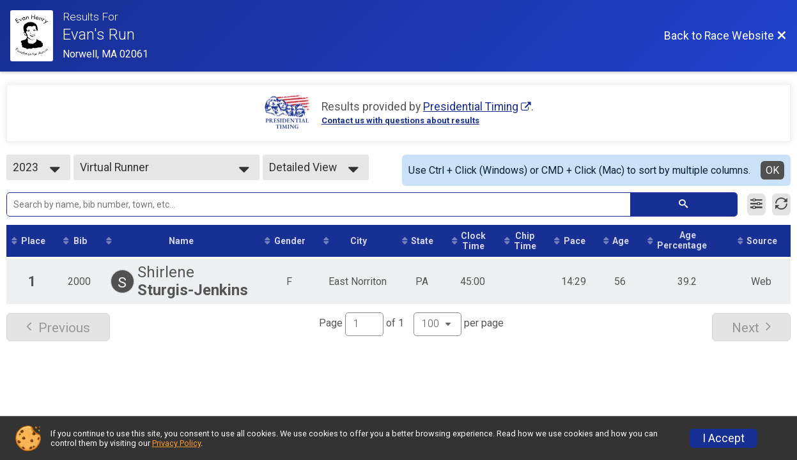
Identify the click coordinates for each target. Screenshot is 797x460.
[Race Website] (36, 35)
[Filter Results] (756, 204)
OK (772, 170)
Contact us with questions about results (400, 120)
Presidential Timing (470, 106)
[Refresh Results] (781, 204)
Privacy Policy (176, 443)
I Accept (723, 438)
